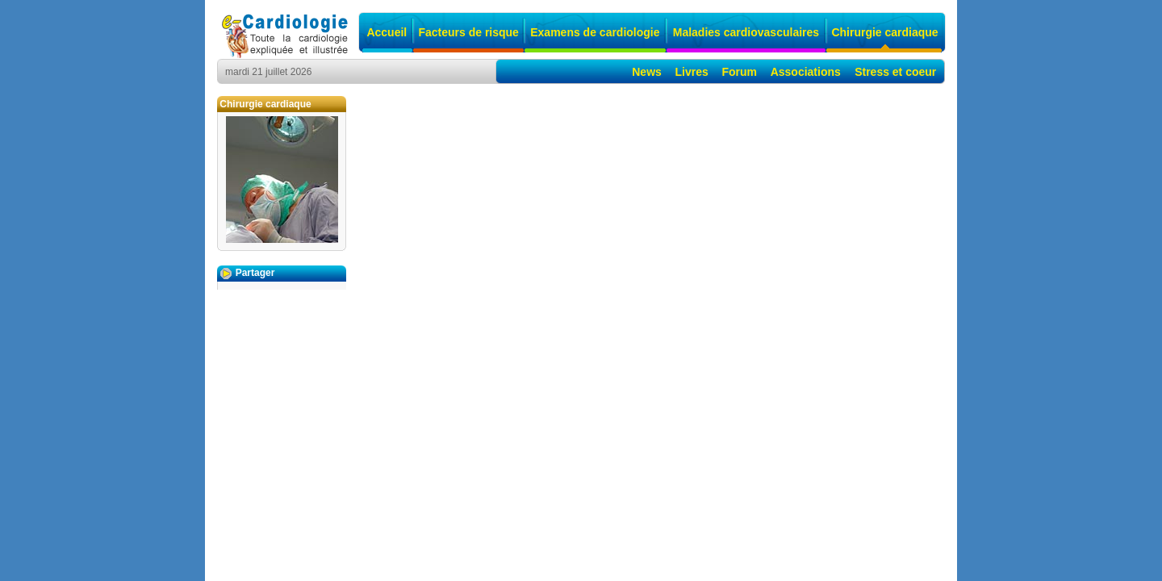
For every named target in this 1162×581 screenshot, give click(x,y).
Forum (739, 71)
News (647, 71)
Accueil (386, 32)
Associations (806, 71)
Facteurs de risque (468, 32)
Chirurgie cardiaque (884, 32)
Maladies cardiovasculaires (746, 32)
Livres (691, 71)
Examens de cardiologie (594, 32)
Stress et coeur (895, 71)
